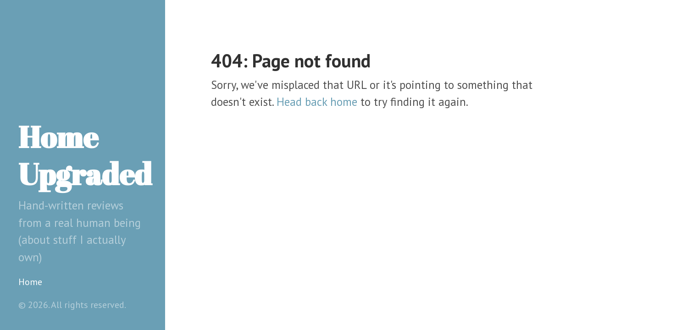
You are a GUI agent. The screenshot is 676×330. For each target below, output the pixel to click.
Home (30, 282)
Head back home (317, 101)
